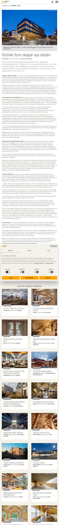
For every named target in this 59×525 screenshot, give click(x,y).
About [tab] (48, 250)
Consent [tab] (10, 250)
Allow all (48, 277)
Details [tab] (29, 250)
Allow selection (29, 277)
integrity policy (39, 263)
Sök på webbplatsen (53, 2)
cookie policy (49, 263)
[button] (57, 2)
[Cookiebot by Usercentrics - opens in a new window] (50, 246)
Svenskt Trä (5, 2)
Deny (10, 277)
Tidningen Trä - (11, 5)
